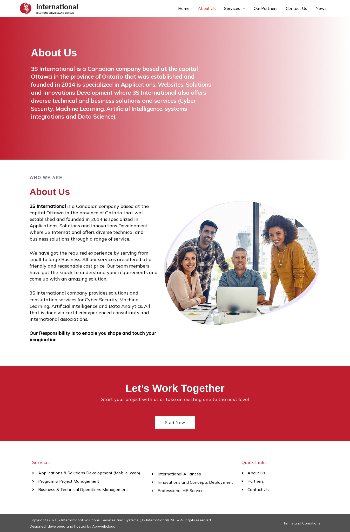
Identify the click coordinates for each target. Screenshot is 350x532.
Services (232, 8)
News (321, 8)
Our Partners (266, 8)
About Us (207, 8)
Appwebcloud (104, 526)
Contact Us (296, 8)
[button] (175, 422)
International (57, 6)
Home (184, 8)
